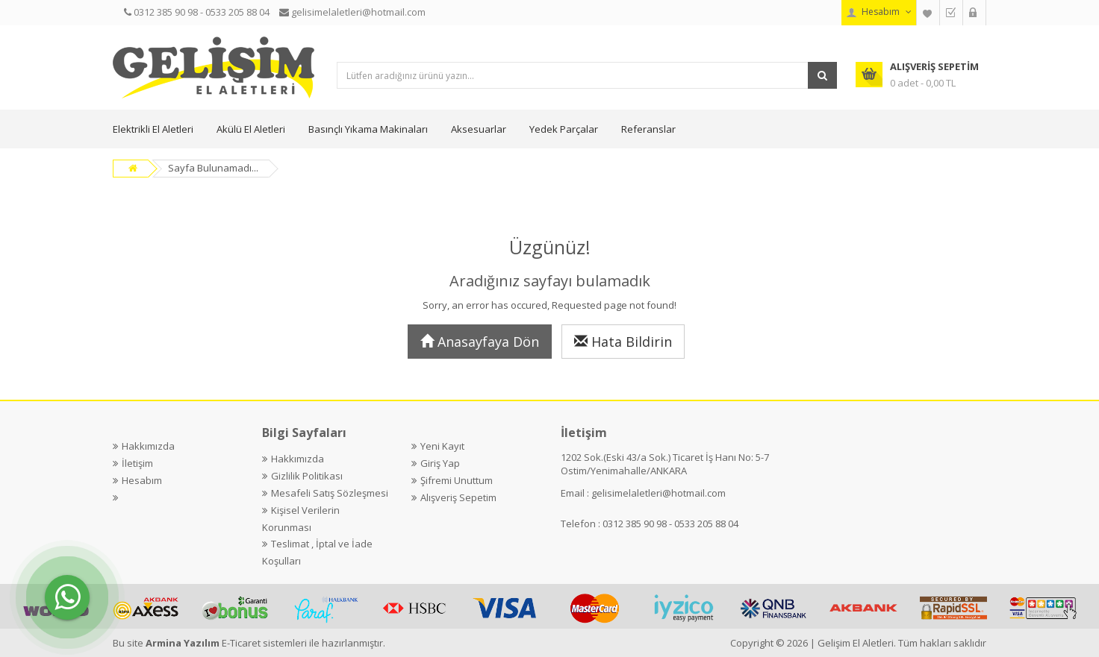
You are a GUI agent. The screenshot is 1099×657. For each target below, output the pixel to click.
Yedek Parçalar (563, 129)
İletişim (137, 463)
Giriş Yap (440, 463)
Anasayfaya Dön (479, 341)
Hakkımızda (148, 446)
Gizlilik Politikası (307, 475)
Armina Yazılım (184, 643)
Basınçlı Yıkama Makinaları (368, 129)
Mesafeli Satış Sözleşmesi (329, 493)
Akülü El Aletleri (251, 129)
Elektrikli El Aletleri (153, 129)
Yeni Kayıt (442, 446)
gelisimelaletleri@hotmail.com (658, 493)
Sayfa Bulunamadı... (213, 168)
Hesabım (142, 480)
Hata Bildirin (623, 341)
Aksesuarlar (478, 129)
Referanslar (648, 129)
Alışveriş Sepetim (458, 497)
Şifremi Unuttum (456, 480)
